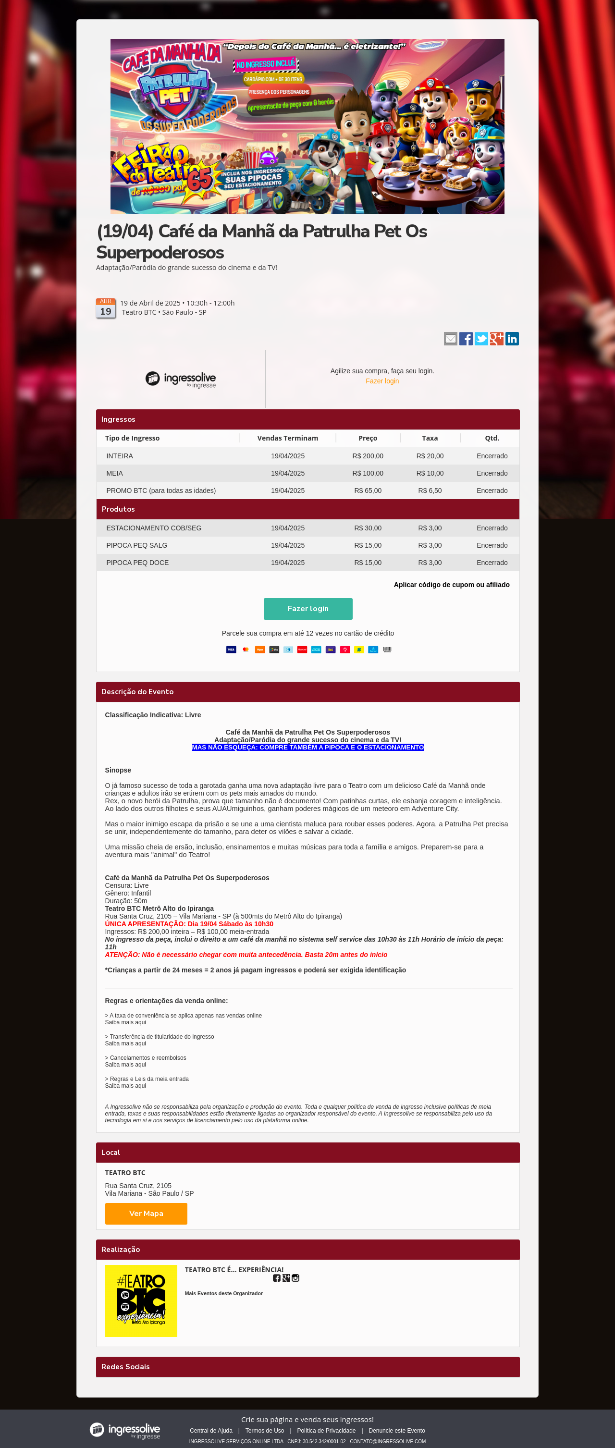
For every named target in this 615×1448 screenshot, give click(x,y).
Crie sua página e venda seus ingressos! (307, 1419)
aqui (140, 1022)
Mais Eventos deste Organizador (224, 1293)
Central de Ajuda (211, 1430)
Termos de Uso (265, 1430)
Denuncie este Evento (397, 1430)
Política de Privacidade (326, 1430)
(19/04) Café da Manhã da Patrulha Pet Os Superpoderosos (261, 242)
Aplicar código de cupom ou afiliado (452, 585)
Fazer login (382, 381)
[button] (308, 609)
